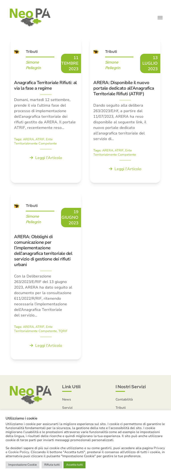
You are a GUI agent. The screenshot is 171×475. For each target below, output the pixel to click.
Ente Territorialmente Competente (35, 141)
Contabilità (124, 399)
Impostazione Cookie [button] (22, 465)
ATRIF (39, 139)
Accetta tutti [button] (74, 465)
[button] (160, 17)
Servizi (67, 408)
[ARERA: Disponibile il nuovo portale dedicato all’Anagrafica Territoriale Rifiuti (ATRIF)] (125, 111)
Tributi (32, 51)
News (66, 399)
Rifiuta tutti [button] (52, 465)
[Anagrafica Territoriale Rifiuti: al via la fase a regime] (45, 111)
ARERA (28, 139)
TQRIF (62, 331)
